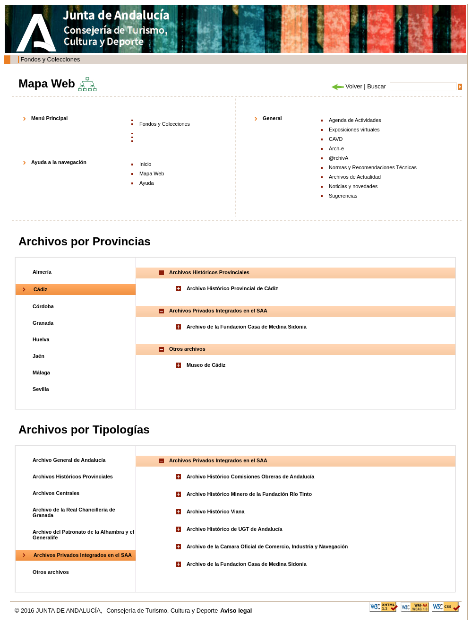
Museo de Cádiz (206, 365)
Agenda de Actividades (355, 120)
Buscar (376, 86)
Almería (42, 272)
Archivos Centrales (56, 493)
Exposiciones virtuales (354, 129)
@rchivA (338, 158)
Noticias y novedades (353, 186)
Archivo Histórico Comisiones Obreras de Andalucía (250, 476)
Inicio (145, 164)
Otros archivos (51, 572)
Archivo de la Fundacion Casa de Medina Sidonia (247, 326)
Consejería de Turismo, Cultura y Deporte (162, 610)
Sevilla (41, 389)
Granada (43, 323)
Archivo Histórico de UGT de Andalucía (235, 529)
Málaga (41, 372)
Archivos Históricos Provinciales (73, 476)
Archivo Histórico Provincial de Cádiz (232, 288)
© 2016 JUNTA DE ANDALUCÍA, (59, 610)
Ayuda (146, 183)
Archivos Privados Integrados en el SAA (83, 555)
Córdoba (43, 306)
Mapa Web (151, 173)
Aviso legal (236, 610)
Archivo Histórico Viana (215, 511)
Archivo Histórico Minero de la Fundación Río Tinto (249, 494)
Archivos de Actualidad (355, 177)
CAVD (336, 139)
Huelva (41, 339)
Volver (346, 86)
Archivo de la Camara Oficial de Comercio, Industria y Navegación (267, 546)
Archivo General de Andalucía (69, 460)
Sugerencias (343, 196)
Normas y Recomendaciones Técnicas (373, 167)
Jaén (38, 356)
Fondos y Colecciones (50, 59)
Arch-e (336, 148)
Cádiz (40, 289)
